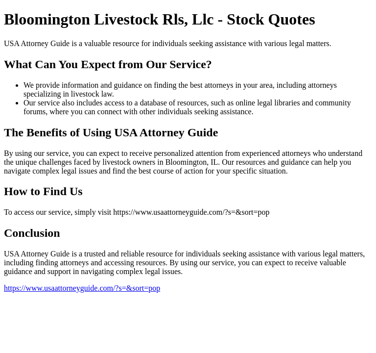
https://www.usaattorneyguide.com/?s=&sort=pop (82, 288)
